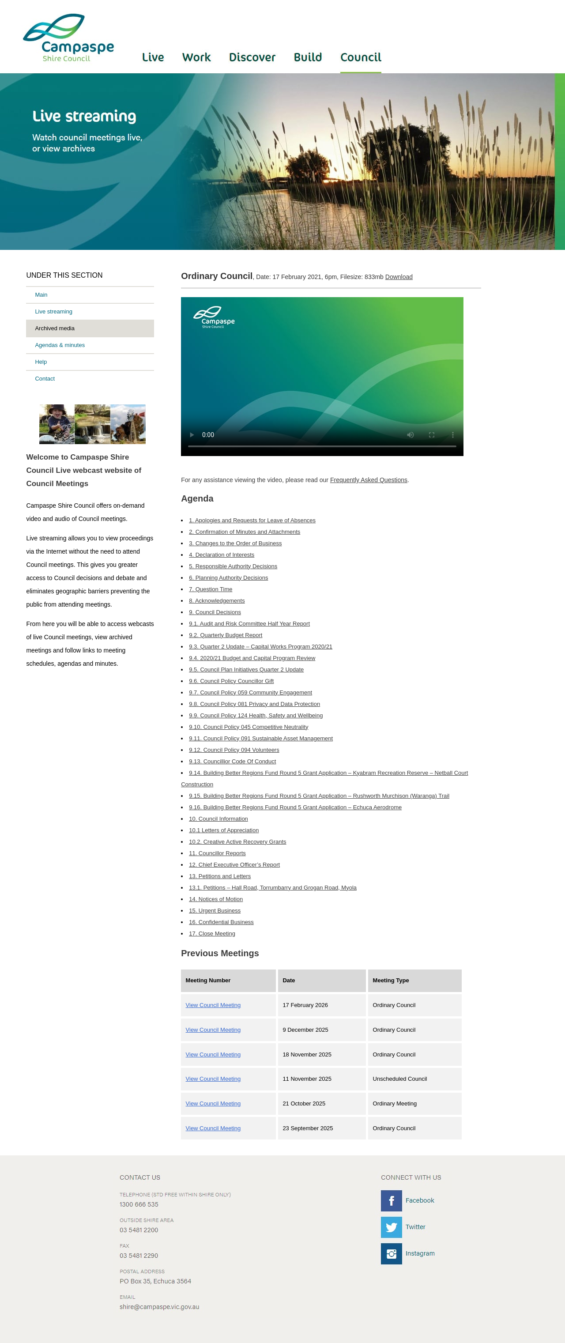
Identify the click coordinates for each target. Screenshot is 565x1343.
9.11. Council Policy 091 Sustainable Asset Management (261, 738)
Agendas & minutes (60, 345)
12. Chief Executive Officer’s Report (234, 864)
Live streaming (53, 311)
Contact (45, 378)
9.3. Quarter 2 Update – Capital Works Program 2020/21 (260, 646)
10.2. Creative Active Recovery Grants (237, 841)
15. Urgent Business (215, 910)
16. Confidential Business (221, 922)
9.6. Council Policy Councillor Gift (231, 681)
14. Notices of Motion (216, 899)
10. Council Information (218, 818)
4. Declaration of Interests (221, 554)
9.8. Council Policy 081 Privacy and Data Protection (254, 704)
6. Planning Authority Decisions (228, 577)
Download (399, 276)
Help (41, 361)
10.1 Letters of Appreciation (224, 830)
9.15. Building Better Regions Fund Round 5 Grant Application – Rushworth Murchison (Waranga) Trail (319, 795)
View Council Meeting (213, 1005)
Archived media (55, 328)
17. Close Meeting (212, 933)
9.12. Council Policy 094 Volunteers (234, 750)
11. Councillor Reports (217, 853)
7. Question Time (210, 589)
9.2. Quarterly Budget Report (225, 635)
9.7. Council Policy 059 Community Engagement (250, 692)
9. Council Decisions (215, 612)
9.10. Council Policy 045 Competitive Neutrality (248, 727)
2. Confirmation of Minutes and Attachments (244, 531)
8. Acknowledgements (217, 600)
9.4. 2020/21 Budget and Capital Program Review (252, 658)
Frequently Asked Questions (368, 479)
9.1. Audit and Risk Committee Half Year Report (249, 623)
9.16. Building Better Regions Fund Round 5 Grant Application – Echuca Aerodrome (295, 807)
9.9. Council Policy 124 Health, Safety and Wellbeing (256, 715)
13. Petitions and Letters (220, 876)
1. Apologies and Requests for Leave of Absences (252, 520)
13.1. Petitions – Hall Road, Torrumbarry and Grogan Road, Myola (273, 887)
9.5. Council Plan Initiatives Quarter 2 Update (246, 669)
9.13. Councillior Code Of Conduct (232, 761)
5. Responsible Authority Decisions (233, 566)
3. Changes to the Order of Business (235, 543)
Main (41, 294)
